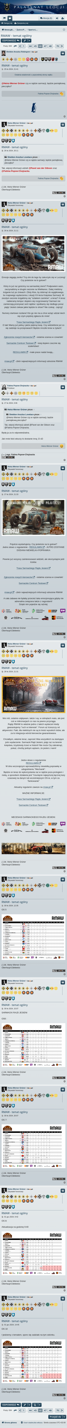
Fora (10, 19)
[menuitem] (4, 18)
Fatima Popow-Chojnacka (48, 94)
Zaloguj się (8, 23)
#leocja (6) (46, 18)
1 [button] (23, 46)
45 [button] (35, 46)
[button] (15, 46)
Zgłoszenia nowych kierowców (18, 337)
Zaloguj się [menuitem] (58, 19)
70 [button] (57, 46)
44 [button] (30, 46)
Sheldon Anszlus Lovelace (19, 157)
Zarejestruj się (22, 23)
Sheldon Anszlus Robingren (18, 52)
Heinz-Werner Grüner (16, 123)
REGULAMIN (19, 352)
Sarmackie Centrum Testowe (19, 343)
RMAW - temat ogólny (16, 36)
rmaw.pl (8, 361)
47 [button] (45, 46)
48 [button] (50, 46)
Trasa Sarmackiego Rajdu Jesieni (32, 322)
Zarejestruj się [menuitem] (63, 19)
